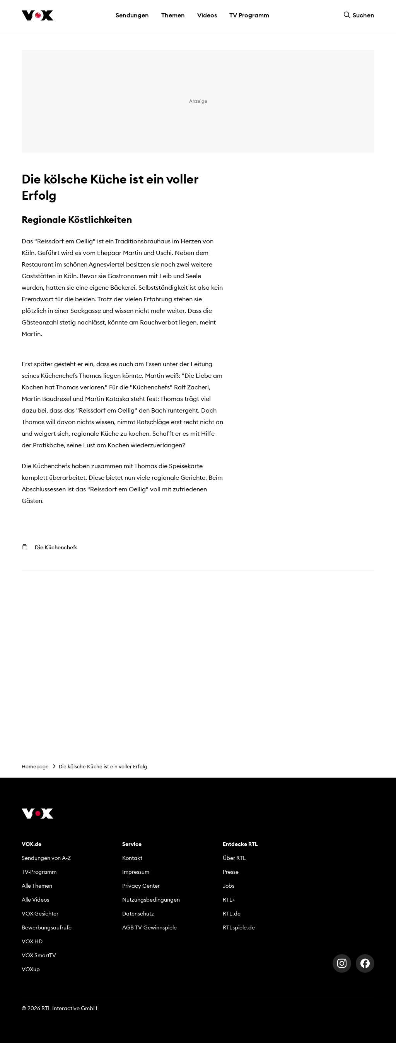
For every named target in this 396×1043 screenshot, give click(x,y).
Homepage (35, 766)
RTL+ (229, 899)
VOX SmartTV (39, 955)
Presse (231, 871)
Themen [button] (173, 15)
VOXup (31, 969)
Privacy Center (141, 885)
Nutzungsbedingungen (151, 899)
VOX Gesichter (40, 913)
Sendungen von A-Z (46, 857)
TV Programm (249, 15)
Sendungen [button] (132, 15)
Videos (207, 15)
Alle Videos (35, 899)
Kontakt (132, 857)
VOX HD (32, 941)
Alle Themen (37, 885)
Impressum (135, 871)
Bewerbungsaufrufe (47, 927)
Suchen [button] (358, 15)
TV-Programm (39, 871)
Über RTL (234, 857)
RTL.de (232, 913)
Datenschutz (138, 913)
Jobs (228, 885)
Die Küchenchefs (56, 547)
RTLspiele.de (239, 927)
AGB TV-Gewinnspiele (149, 927)
